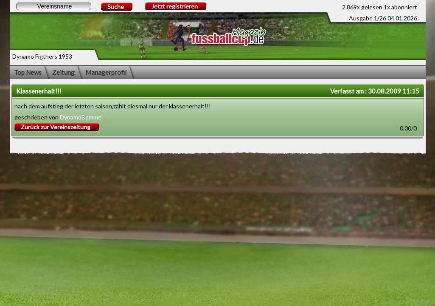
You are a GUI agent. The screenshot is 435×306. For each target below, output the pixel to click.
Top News (28, 72)
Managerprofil (105, 72)
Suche (115, 6)
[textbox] (54, 6)
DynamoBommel (81, 117)
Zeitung (63, 72)
